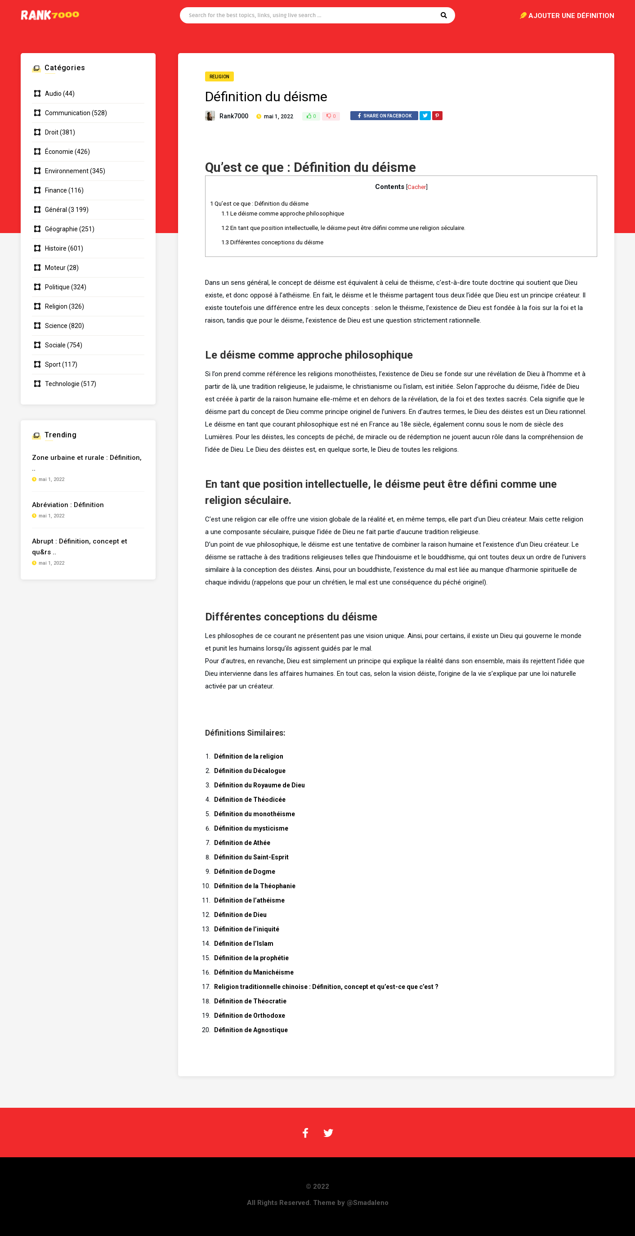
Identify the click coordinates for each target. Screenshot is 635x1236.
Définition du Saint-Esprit (251, 857)
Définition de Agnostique (251, 1030)
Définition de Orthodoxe (249, 1015)
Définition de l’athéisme (249, 900)
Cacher (416, 186)
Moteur (55, 267)
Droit (51, 132)
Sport (53, 364)
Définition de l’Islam (243, 943)
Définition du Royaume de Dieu (259, 785)
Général (56, 209)
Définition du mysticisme (251, 828)
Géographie (61, 229)
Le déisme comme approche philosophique (282, 213)
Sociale (55, 345)
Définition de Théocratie (250, 1001)
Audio (53, 93)
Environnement (67, 171)
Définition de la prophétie (251, 958)
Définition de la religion (248, 756)
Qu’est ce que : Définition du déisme (259, 203)
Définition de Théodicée (250, 799)
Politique (57, 287)
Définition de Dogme (244, 871)
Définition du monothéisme (254, 814)
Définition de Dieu (240, 914)
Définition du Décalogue (250, 770)
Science (56, 325)
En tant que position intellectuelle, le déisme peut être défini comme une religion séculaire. (343, 228)
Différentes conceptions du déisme (272, 242)
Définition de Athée (242, 842)
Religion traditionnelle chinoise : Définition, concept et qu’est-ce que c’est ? (326, 986)
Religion (219, 76)
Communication (67, 113)
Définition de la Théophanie (254, 886)
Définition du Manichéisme (254, 972)
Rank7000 (233, 116)
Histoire (56, 248)
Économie (59, 151)
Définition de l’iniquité (246, 929)
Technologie (62, 383)
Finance (56, 190)
